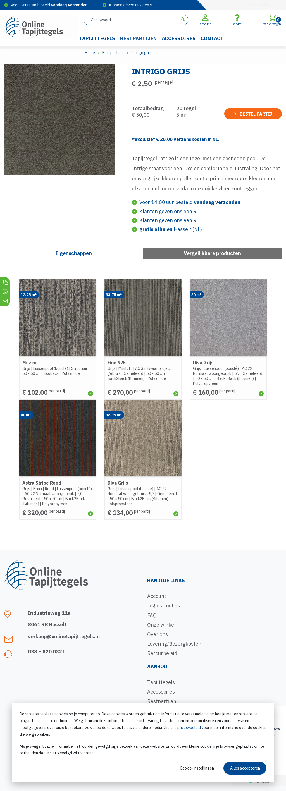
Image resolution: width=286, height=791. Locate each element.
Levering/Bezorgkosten (174, 644)
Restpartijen (138, 38)
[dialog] (143, 742)
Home (90, 52)
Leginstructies (163, 605)
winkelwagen (272, 19)
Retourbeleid (162, 653)
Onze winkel (161, 625)
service (237, 19)
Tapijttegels (97, 38)
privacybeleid (189, 727)
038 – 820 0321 (46, 651)
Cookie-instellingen (197, 768)
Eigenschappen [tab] (74, 253)
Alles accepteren (245, 768)
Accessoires (179, 38)
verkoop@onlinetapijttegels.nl (64, 636)
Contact (212, 38)
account (205, 19)
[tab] (212, 253)
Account (156, 596)
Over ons (157, 634)
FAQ (152, 615)
